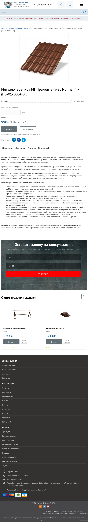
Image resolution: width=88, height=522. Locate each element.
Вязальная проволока (10, 448)
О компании (7, 388)
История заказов (9, 369)
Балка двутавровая (9, 436)
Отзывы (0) (44, 148)
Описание (7, 148)
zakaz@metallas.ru (14, 479)
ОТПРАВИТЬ (43, 274)
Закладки (6, 374)
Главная (4, 28)
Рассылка (6, 378)
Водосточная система (10, 444)
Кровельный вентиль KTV (55, 328)
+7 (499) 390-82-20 (43, 4)
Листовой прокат (9, 457)
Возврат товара (66, 511)
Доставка (20, 148)
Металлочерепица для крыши (20, 28)
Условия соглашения (50, 513)
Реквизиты (6, 392)
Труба (4, 465)
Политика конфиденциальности (73, 513)
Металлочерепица (9, 461)
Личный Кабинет (9, 365)
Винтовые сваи (8, 440)
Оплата (32, 148)
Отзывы (5, 400)
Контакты (6, 417)
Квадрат (5, 453)
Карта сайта (79, 511)
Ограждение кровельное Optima (14, 328)
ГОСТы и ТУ (6, 422)
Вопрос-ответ (7, 396)
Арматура (6, 432)
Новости (5, 405)
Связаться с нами (51, 511)
